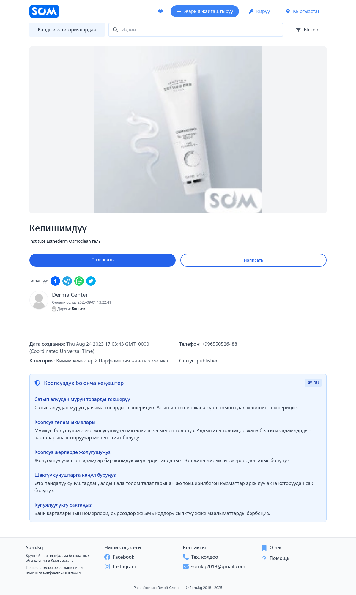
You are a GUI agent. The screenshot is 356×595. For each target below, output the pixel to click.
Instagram (120, 566)
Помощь (279, 558)
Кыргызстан (303, 11)
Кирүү (259, 11)
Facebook (119, 557)
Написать (253, 260)
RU (313, 383)
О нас (276, 547)
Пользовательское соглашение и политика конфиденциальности (54, 570)
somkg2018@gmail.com (214, 566)
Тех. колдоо (200, 557)
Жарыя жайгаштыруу (205, 11)
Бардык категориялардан (67, 29)
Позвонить (103, 259)
